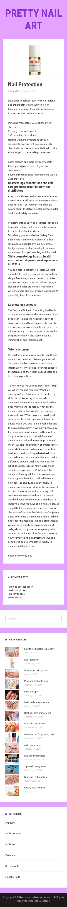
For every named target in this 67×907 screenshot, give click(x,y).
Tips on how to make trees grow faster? (30, 385)
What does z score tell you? (40, 415)
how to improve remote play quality (35, 529)
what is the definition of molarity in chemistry (33, 533)
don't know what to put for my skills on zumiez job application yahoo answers (31, 398)
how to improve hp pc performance (27, 537)
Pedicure (10, 855)
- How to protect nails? (20, 586)
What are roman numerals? (29, 457)
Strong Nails (12, 866)
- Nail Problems (16, 593)
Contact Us (35, 900)
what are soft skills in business (25, 419)
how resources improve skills (34, 402)
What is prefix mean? (46, 520)
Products (10, 822)
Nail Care (13, 91)
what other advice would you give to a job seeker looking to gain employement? (32, 423)
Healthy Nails (12, 876)
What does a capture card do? (30, 508)
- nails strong (15, 597)
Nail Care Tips (13, 833)
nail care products (29, 196)
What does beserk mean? (22, 465)
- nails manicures (17, 590)
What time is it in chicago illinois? (33, 516)
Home (46, 900)
